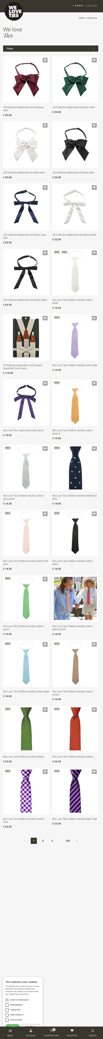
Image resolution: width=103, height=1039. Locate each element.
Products (92, 18)
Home (81, 18)
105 (67, 840)
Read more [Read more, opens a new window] (24, 994)
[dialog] (23, 1006)
